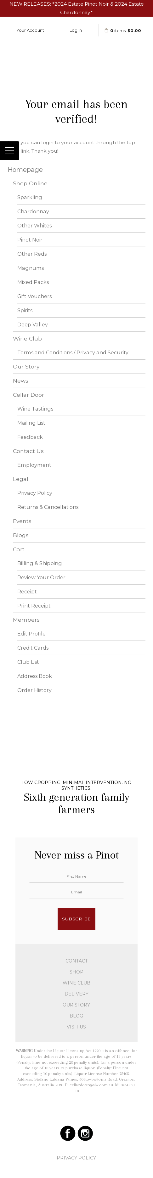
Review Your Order (41, 577)
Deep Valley (32, 324)
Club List (28, 662)
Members (26, 619)
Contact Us (28, 451)
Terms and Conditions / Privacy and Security (72, 352)
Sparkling (29, 197)
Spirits (24, 310)
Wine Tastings (35, 409)
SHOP (76, 972)
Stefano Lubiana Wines (76, 51)
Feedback (30, 437)
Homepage (25, 169)
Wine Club (27, 338)
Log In (76, 30)
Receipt (27, 591)
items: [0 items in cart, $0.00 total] (122, 30)
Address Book (34, 676)
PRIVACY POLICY (76, 1158)
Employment (34, 465)
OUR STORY (76, 1005)
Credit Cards (32, 648)
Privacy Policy (34, 493)
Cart (19, 549)
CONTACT (76, 961)
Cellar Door (28, 394)
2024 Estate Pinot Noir (81, 4)
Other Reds (32, 254)
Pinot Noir (29, 240)
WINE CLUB (76, 983)
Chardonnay (33, 211)
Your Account (30, 30)
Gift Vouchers (34, 296)
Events (22, 521)
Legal (20, 479)
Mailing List (31, 423)
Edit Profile (31, 633)
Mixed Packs (33, 282)
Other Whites (34, 225)
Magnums (30, 268)
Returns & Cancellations (47, 507)
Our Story (26, 366)
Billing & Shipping (39, 563)
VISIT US (76, 1027)
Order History (34, 690)
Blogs (21, 535)
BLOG (76, 1016)
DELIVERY (76, 994)
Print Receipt (34, 606)
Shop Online (30, 183)
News (20, 380)
